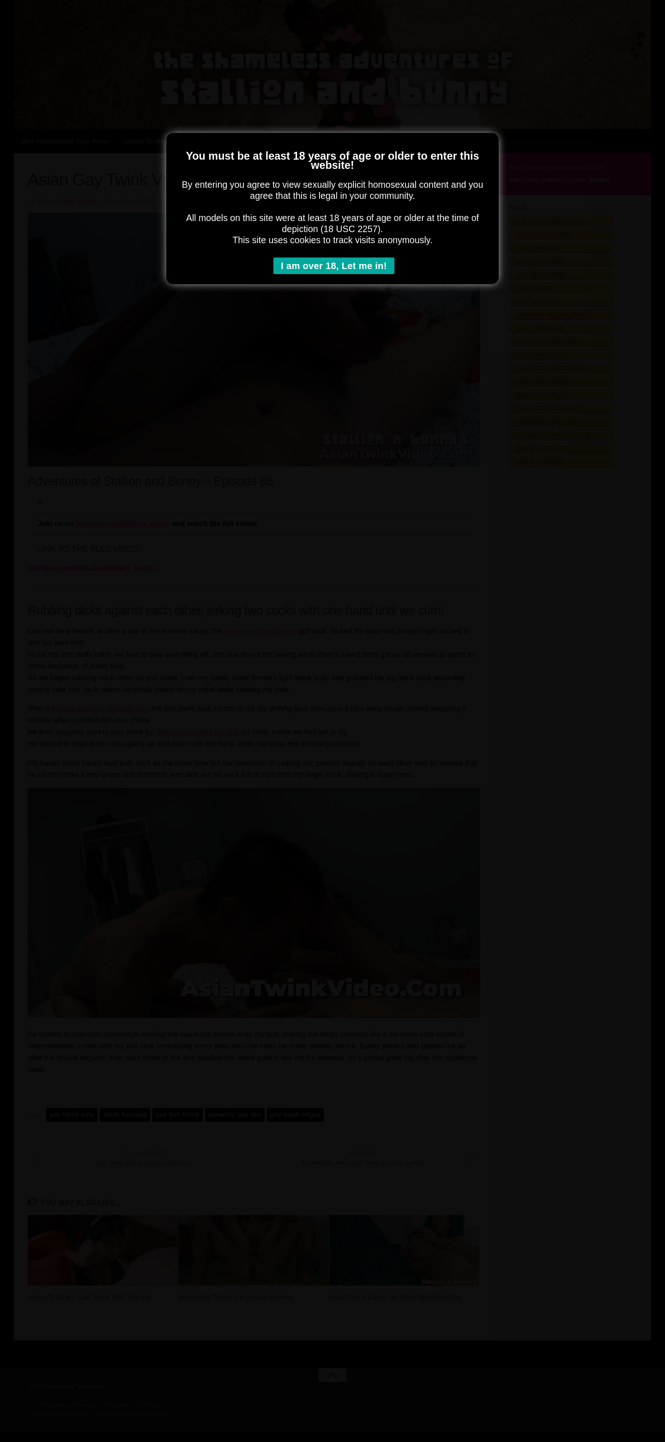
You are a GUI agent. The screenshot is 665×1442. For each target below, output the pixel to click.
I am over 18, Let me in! (335, 266)
